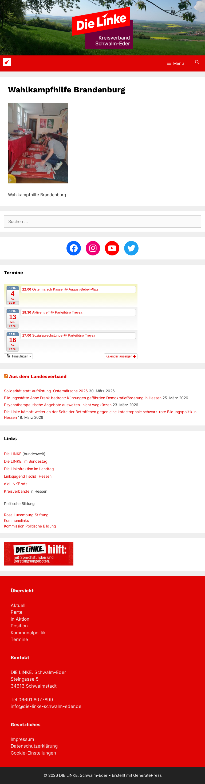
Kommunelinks (16, 520)
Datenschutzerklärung (34, 746)
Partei (17, 612)
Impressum (22, 739)
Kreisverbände (16, 491)
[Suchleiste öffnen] (197, 62)
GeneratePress (147, 775)
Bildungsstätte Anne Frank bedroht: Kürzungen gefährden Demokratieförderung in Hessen (82, 397)
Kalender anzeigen (121, 356)
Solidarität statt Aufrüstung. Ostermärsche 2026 (46, 391)
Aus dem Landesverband (37, 376)
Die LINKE (12, 453)
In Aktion (20, 619)
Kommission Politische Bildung (30, 526)
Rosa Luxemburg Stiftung (26, 514)
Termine (19, 639)
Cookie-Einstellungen (33, 753)
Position (19, 625)
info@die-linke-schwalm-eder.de (46, 706)
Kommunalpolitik (28, 632)
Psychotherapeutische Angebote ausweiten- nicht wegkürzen (58, 404)
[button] (18, 356)
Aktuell (18, 605)
